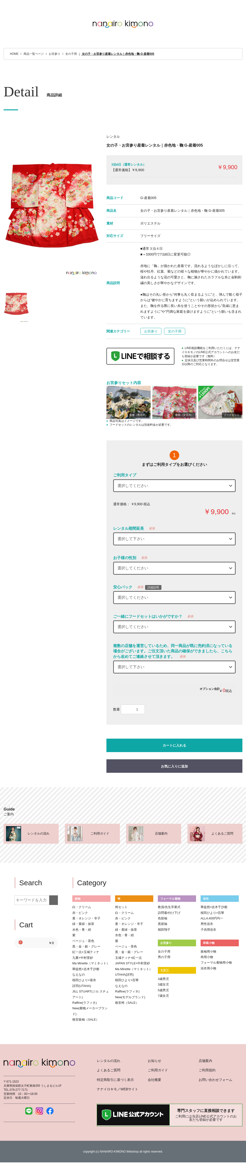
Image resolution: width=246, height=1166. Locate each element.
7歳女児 (163, 996)
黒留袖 (162, 924)
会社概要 (154, 1080)
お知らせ (154, 1061)
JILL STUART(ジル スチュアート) (90, 994)
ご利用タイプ (124, 475)
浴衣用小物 (208, 968)
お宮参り (151, 331)
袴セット (121, 907)
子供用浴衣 (208, 929)
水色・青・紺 (81, 929)
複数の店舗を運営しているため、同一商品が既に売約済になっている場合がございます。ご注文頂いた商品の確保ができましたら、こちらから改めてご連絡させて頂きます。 (172, 651)
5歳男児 (163, 990)
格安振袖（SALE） (85, 1019)
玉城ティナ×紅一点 (128, 958)
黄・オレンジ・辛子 (86, 918)
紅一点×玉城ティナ (85, 952)
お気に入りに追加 (174, 766)
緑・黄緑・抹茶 (83, 924)
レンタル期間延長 (128, 528)
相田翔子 (164, 929)
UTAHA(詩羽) (124, 974)
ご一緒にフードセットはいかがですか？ (147, 616)
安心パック (122, 587)
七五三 (164, 970)
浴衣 (206, 898)
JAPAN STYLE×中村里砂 (132, 963)
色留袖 (162, 918)
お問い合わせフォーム (215, 1080)
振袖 (77, 898)
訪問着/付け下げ (169, 913)
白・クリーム (81, 907)
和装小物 (209, 942)
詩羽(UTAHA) (81, 986)
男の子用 (164, 957)
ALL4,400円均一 (212, 918)
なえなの (78, 974)
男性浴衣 (207, 924)
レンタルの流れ (108, 1061)
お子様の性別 (124, 558)
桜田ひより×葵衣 (84, 980)
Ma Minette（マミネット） (91, 963)
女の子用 (174, 331)
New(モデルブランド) (130, 997)
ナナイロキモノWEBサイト (117, 1089)
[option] (51, 206)
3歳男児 (163, 979)
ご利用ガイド (158, 1070)
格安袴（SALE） (127, 1002)
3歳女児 (163, 984)
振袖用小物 (208, 951)
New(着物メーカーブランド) (90, 1011)
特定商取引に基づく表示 (115, 1080)
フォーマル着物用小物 (216, 962)
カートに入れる (174, 745)
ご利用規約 (207, 1070)
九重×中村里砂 (82, 958)
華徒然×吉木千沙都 (85, 969)
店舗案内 (205, 1061)
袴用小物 (207, 957)
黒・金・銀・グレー (86, 946)
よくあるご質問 (108, 1070)
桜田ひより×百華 (127, 980)
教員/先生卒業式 (169, 907)
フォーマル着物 (170, 898)
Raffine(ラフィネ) (84, 1002)
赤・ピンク (80, 913)
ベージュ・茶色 (83, 941)
